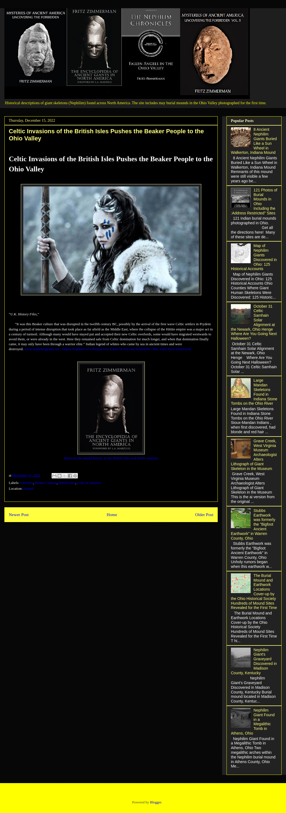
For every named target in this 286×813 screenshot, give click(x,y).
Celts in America (89, 483)
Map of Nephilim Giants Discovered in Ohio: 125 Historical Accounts (254, 257)
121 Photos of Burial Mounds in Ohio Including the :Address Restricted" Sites (254, 201)
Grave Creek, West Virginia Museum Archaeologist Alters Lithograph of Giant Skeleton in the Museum (254, 455)
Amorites (26, 483)
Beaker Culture (46, 483)
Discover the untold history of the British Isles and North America (111, 458)
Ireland (28, 488)
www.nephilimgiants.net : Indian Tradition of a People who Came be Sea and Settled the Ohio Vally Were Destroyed (107, 349)
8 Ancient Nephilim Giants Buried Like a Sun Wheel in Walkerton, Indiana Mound (254, 141)
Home (112, 514)
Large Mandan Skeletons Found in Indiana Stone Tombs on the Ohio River (254, 392)
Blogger (155, 802)
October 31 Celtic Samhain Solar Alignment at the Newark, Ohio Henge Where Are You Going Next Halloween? (254, 322)
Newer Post (19, 514)
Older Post (204, 514)
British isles (66, 483)
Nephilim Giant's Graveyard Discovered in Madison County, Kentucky (254, 661)
